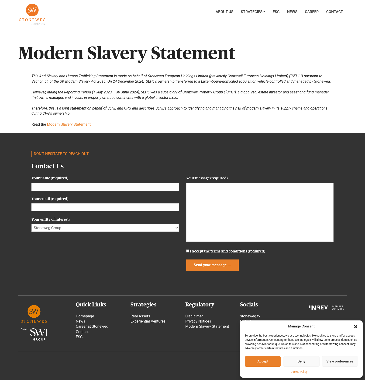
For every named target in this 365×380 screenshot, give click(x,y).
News (80, 321)
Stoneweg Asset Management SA (32, 14)
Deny (301, 361)
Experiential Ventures (148, 321)
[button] (355, 326)
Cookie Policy (299, 371)
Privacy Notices (198, 321)
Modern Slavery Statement (69, 124)
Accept (262, 361)
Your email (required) (105, 203)
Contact (82, 332)
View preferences (339, 361)
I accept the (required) (225, 251)
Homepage (85, 316)
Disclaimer (194, 316)
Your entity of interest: (105, 223)
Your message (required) (260, 209)
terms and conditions (228, 251)
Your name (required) (105, 182)
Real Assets (140, 316)
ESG (79, 337)
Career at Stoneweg (92, 326)
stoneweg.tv (250, 316)
